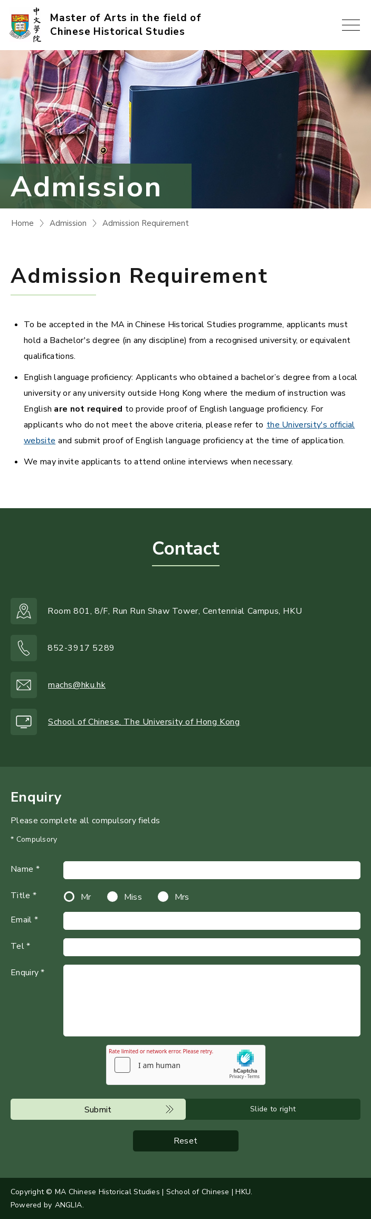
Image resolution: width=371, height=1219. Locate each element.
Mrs (182, 897)
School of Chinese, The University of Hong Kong (144, 722)
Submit (98, 1110)
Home (22, 223)
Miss (133, 897)
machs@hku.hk (77, 685)
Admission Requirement (145, 223)
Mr (86, 897)
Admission (68, 223)
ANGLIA (68, 1205)
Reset (186, 1141)
